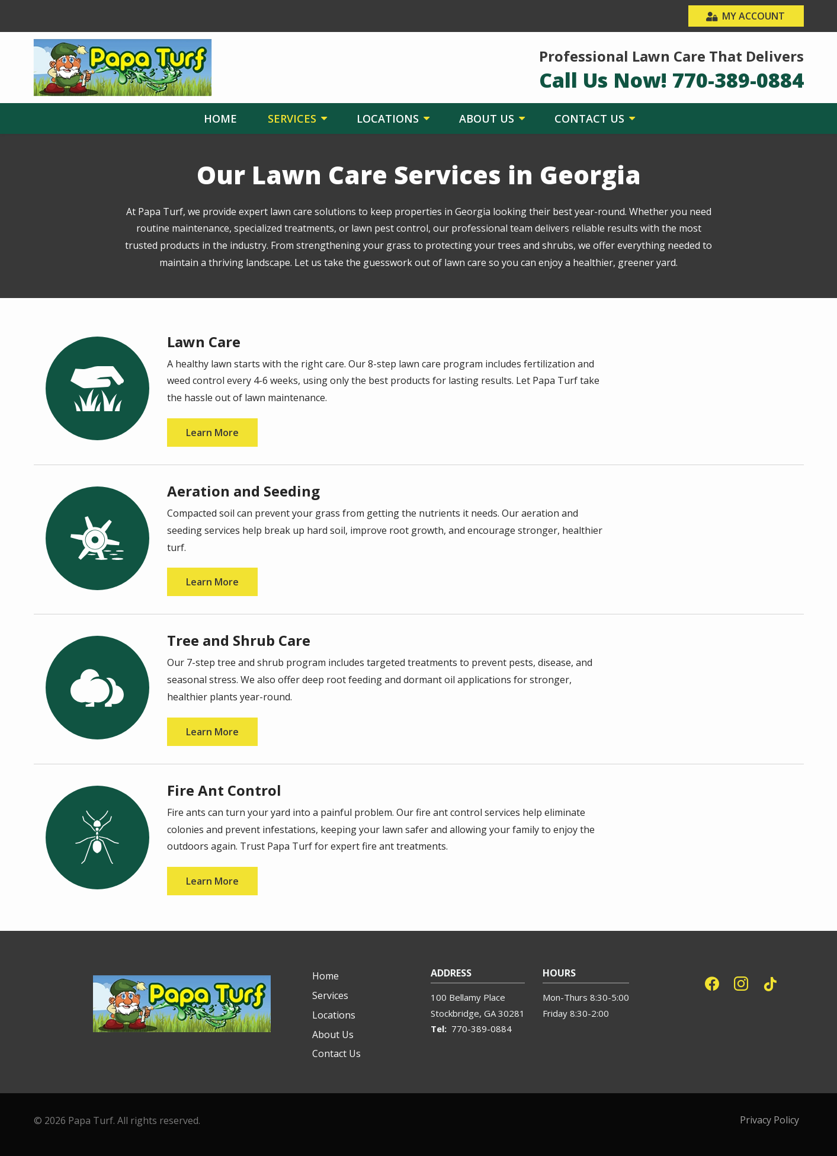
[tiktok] (770, 982)
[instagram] (741, 982)
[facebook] (712, 982)
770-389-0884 (481, 1029)
